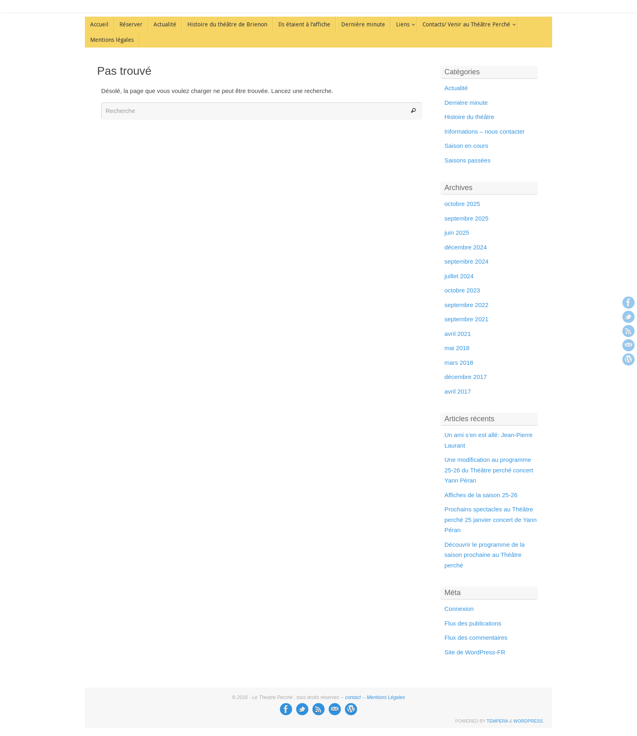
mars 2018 (458, 362)
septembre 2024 (466, 261)
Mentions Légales (386, 697)
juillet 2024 (459, 276)
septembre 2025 (466, 218)
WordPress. (529, 721)
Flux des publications (472, 623)
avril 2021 (457, 333)
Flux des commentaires (475, 637)
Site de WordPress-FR (474, 652)
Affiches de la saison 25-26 (481, 494)
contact (353, 697)
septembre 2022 (466, 304)
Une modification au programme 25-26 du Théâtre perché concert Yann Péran (488, 470)
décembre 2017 (465, 376)
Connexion (459, 608)
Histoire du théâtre (469, 116)
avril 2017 (457, 391)
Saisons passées (467, 160)
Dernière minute (466, 102)
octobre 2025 (462, 203)
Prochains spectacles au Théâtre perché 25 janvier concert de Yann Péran (490, 519)
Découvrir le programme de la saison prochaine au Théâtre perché (484, 555)
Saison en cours (466, 145)
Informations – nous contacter (484, 131)
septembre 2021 (466, 319)
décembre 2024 (465, 247)
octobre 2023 (462, 290)
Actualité (456, 87)
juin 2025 (456, 232)
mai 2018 (457, 347)
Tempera (497, 721)
